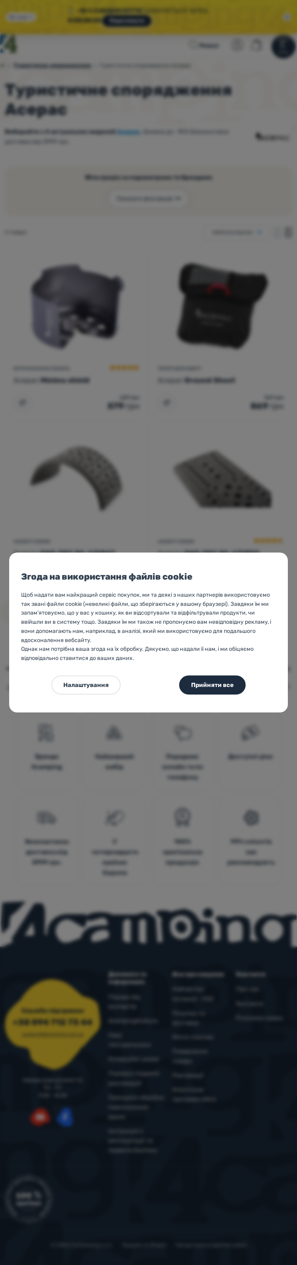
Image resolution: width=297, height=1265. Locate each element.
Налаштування (86, 685)
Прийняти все (212, 685)
